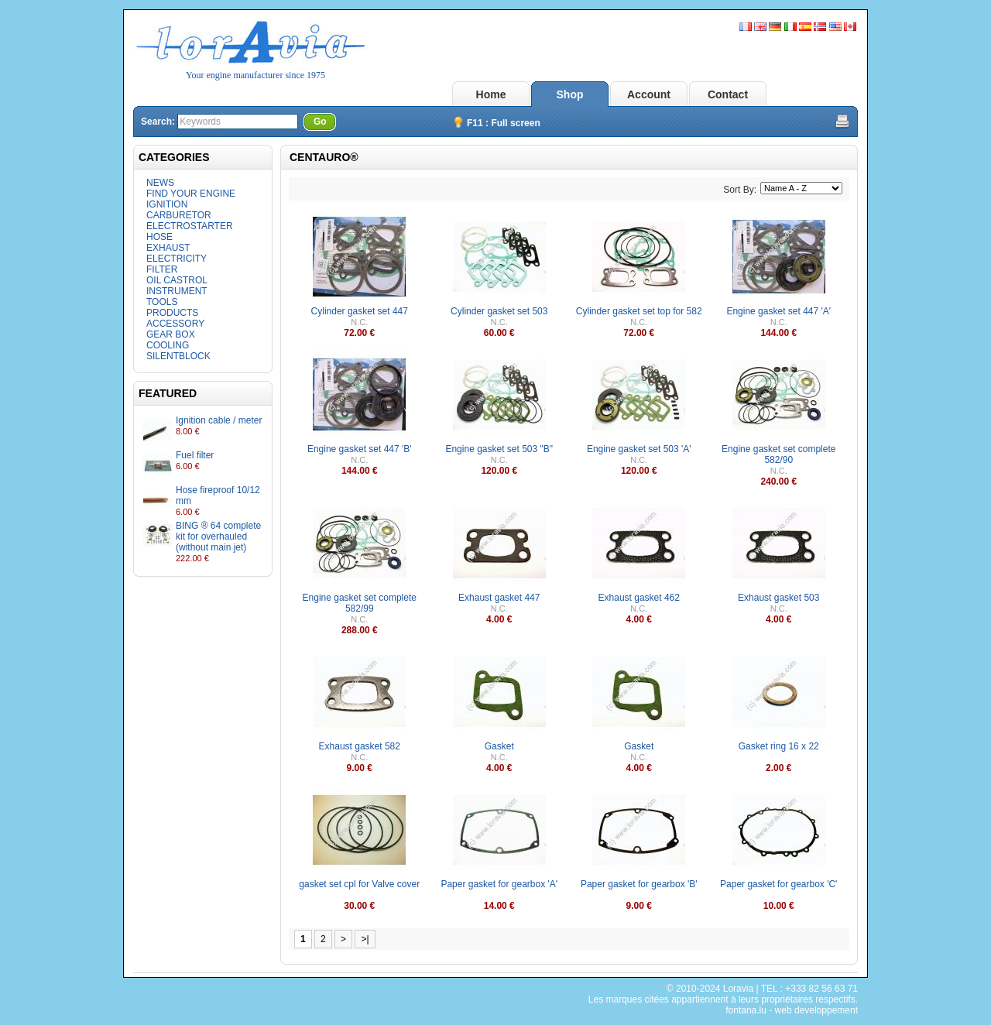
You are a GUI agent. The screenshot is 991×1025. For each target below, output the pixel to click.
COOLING (167, 345)
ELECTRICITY (176, 258)
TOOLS (161, 302)
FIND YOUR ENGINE (190, 193)
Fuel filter (195, 455)
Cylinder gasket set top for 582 (639, 311)
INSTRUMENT (176, 291)
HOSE (159, 236)
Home (491, 94)
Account (648, 94)
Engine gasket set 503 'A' (639, 449)
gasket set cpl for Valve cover (359, 884)
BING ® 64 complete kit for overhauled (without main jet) (218, 536)
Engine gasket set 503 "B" (499, 449)
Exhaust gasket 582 (359, 746)
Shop (570, 94)
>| (365, 939)
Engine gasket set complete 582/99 (360, 603)
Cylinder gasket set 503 (499, 311)
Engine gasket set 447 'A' (778, 311)
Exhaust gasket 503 (778, 597)
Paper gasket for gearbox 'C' (778, 884)
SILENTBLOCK (178, 356)
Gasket (499, 746)
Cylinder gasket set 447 (359, 311)
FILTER (161, 269)
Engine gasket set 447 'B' (359, 449)
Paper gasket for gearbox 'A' (499, 884)
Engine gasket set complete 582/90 (778, 454)
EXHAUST (168, 247)
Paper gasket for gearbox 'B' (639, 884)
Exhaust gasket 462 (639, 597)
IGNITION (166, 204)
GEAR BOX (170, 334)
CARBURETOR (178, 215)
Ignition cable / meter (219, 420)
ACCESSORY (175, 323)
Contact (728, 94)
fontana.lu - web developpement (791, 1010)
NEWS (160, 182)
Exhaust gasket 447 (499, 597)
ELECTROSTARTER (189, 226)
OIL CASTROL (176, 280)
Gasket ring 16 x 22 (779, 746)
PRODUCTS (172, 312)
